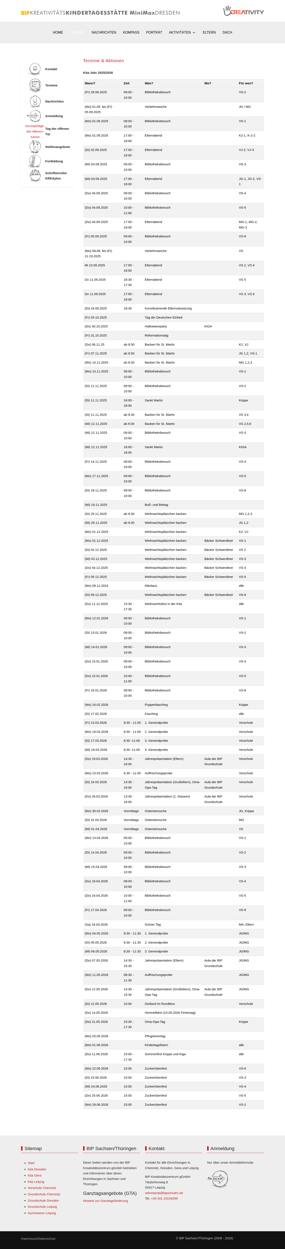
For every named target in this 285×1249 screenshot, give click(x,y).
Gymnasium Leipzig (42, 1213)
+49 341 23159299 (164, 1198)
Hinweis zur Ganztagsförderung (105, 1200)
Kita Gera (34, 1175)
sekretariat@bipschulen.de (164, 1193)
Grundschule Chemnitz (44, 1194)
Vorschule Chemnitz (42, 1188)
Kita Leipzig (36, 1181)
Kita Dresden (37, 1169)
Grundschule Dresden (43, 1200)
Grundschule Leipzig (42, 1206)
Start (31, 1163)
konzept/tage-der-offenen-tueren (35, 131)
